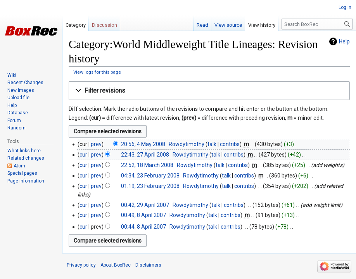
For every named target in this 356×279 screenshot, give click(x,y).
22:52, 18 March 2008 (147, 165)
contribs (230, 144)
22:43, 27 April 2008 (145, 155)
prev (96, 144)
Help (344, 41)
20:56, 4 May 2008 (143, 144)
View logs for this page (97, 72)
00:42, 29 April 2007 (145, 205)
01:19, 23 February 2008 (150, 186)
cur (83, 155)
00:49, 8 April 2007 (143, 215)
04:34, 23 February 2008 (150, 175)
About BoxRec (115, 265)
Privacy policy (81, 265)
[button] (209, 90)
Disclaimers (148, 265)
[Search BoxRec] (317, 24)
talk (211, 144)
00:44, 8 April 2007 (143, 227)
